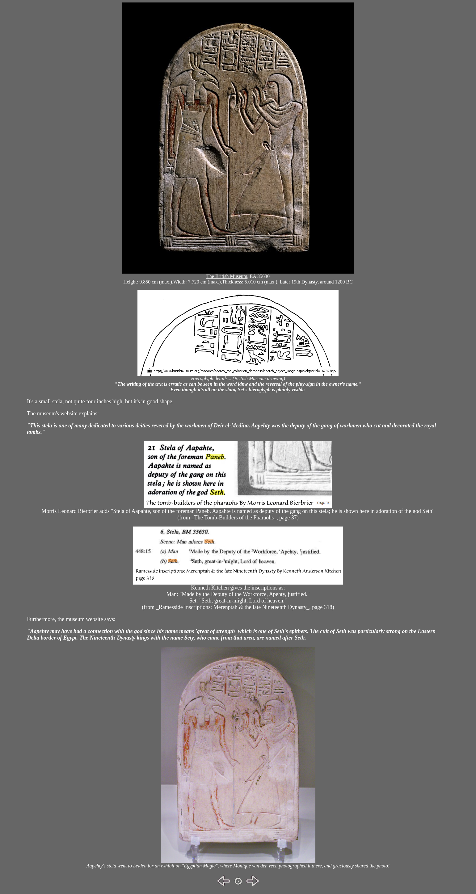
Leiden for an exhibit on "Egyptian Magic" (175, 865)
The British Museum (226, 276)
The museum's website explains (62, 413)
